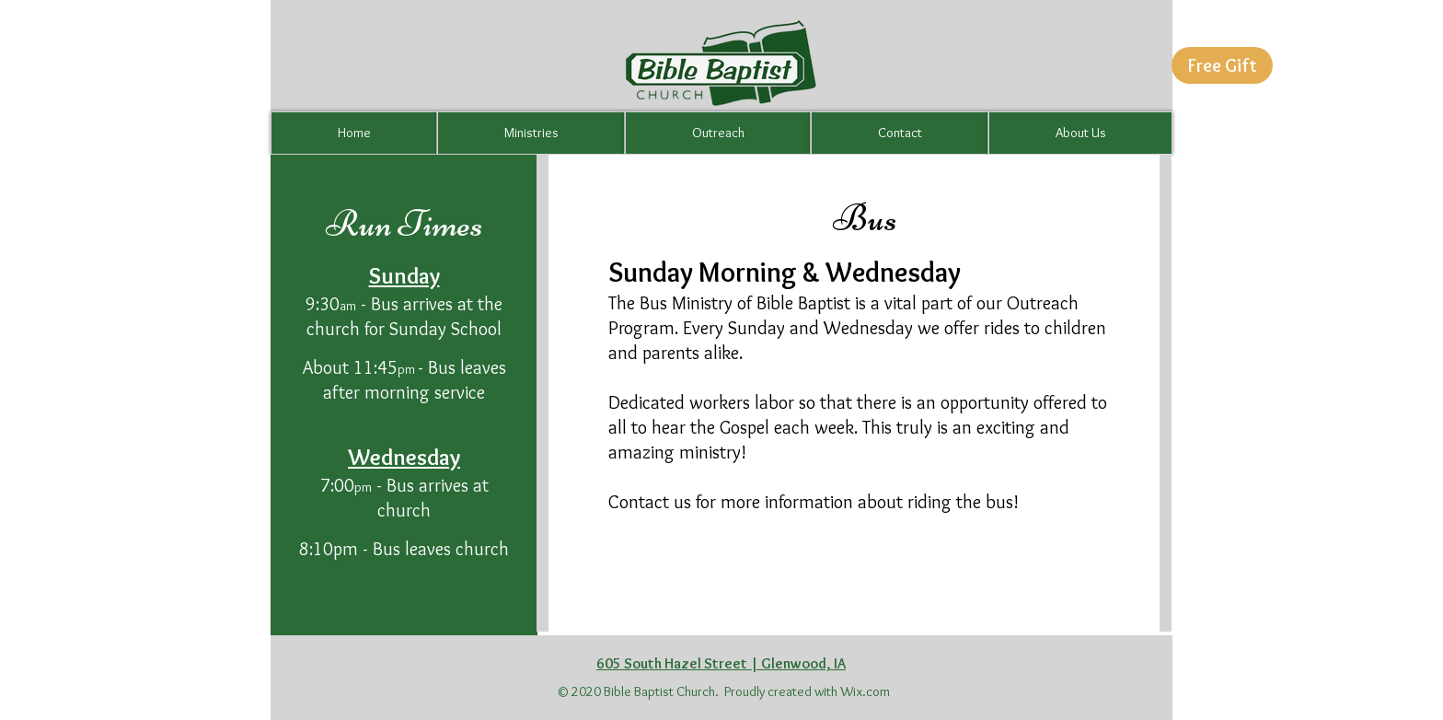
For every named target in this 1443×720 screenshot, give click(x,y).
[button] (1222, 65)
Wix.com (865, 691)
